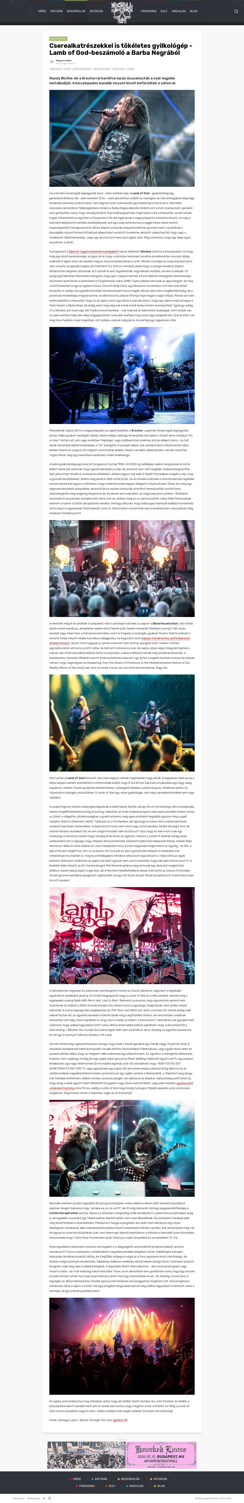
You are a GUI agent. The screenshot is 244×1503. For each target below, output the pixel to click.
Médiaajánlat (33, 1498)
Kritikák (56, 11)
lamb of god (55, 69)
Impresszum (18, 1498)
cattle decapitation (82, 69)
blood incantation (102, 69)
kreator (67, 69)
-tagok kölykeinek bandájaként (94, 251)
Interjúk (96, 11)
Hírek (42, 11)
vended (130, 69)
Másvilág (179, 11)
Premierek (149, 11)
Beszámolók (76, 11)
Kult (164, 11)
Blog (193, 11)
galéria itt (120, 1420)
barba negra (119, 69)
